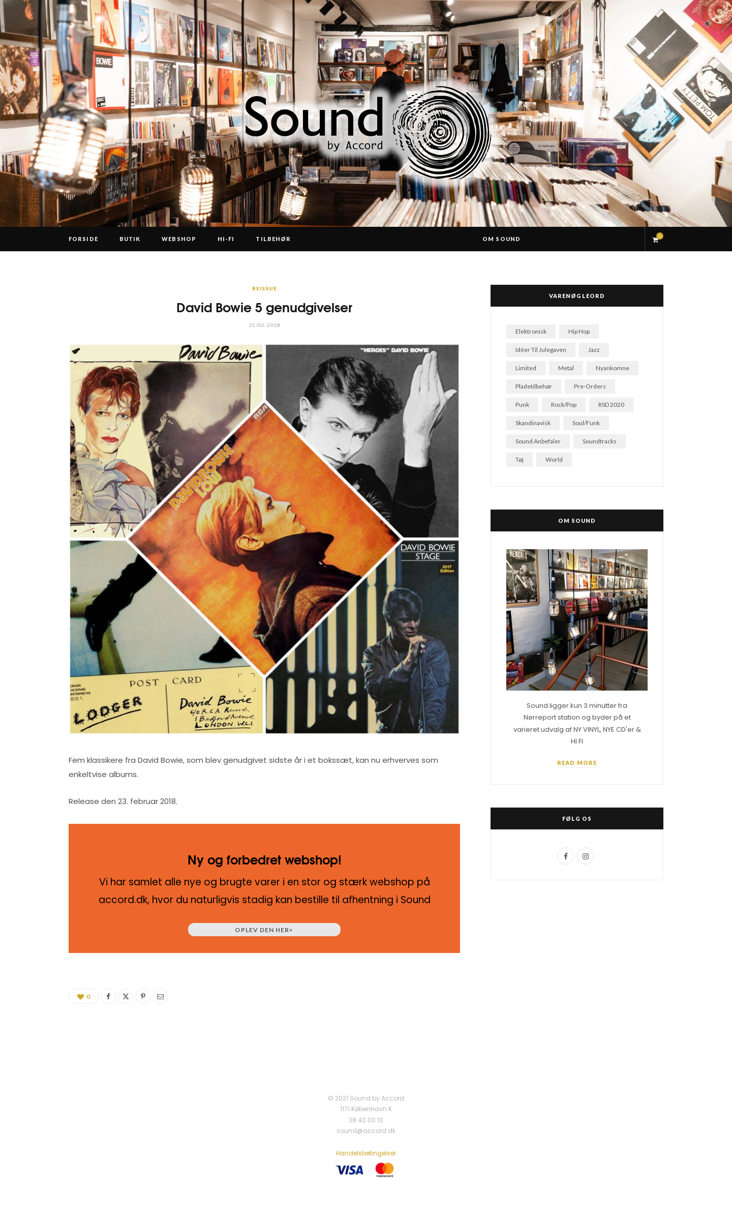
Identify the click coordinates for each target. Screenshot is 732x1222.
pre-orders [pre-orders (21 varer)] (590, 386)
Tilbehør (273, 238)
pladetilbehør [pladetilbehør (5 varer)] (533, 386)
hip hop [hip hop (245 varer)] (579, 331)
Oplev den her (264, 930)
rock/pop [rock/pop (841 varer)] (563, 404)
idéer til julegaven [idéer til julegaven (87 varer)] (540, 349)
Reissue (264, 288)
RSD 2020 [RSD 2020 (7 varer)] (611, 404)
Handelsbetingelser (366, 1153)
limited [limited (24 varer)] (525, 368)
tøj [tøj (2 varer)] (519, 459)
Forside (83, 238)
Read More (577, 762)
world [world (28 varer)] (554, 459)
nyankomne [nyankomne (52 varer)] (612, 368)
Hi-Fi (226, 238)
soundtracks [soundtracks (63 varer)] (600, 441)
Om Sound (501, 238)
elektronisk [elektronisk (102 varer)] (530, 331)
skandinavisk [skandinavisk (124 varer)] (533, 423)
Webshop (179, 238)
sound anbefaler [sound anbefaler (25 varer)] (538, 441)
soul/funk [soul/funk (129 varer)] (586, 423)
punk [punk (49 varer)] (522, 404)
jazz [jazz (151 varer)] (594, 349)
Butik (130, 238)
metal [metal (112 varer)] (566, 368)
